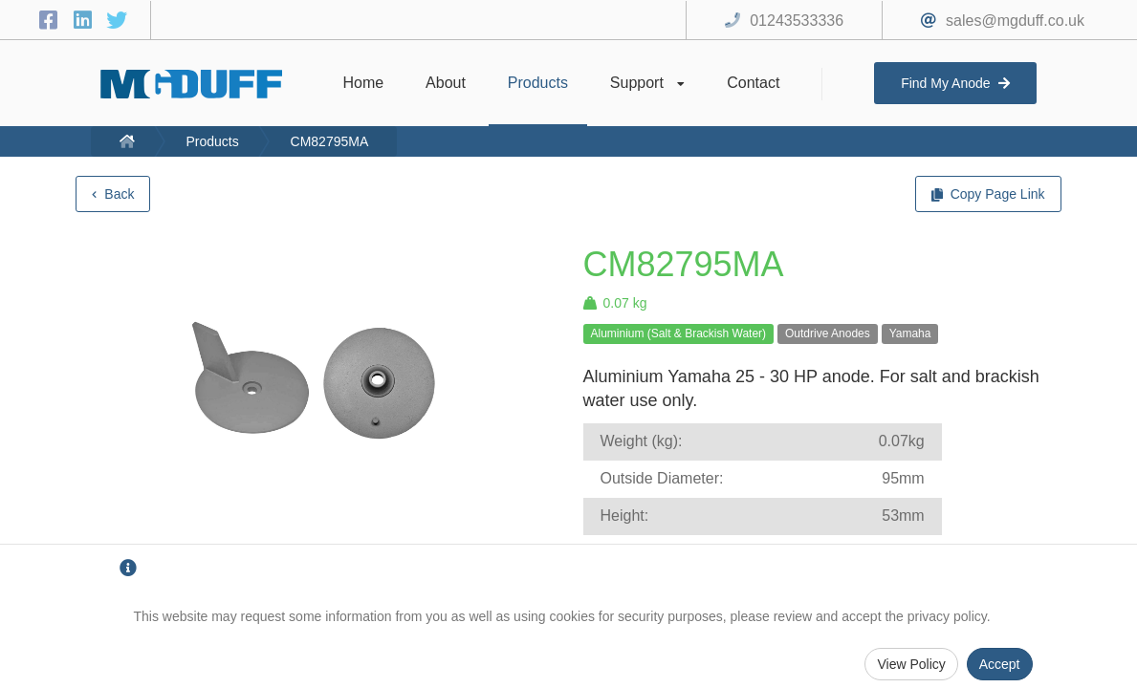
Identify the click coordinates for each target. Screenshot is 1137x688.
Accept (999, 664)
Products (212, 141)
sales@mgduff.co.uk (1015, 20)
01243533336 (796, 20)
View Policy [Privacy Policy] (911, 664)
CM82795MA (330, 141)
